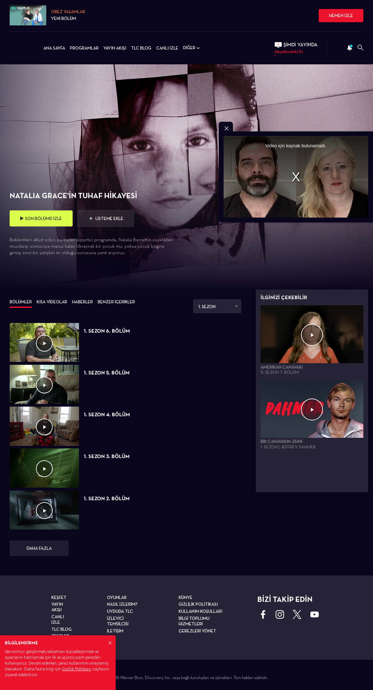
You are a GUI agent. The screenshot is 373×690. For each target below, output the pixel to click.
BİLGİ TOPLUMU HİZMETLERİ (194, 621)
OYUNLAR (117, 597)
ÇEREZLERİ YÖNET (197, 630)
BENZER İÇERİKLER (116, 301)
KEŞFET (59, 597)
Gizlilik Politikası (76, 669)
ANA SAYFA (54, 48)
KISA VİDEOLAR (52, 301)
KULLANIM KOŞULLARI (200, 611)
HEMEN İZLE (341, 15)
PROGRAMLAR (84, 48)
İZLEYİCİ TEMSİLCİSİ (118, 621)
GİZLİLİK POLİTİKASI (198, 604)
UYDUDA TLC (120, 611)
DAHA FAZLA (39, 548)
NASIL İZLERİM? (122, 604)
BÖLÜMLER (21, 301)
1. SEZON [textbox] (207, 306)
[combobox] (217, 306)
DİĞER (192, 48)
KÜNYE (185, 597)
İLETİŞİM (115, 630)
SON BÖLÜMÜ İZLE (41, 218)
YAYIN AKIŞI (114, 48)
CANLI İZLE (167, 48)
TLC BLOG (141, 48)
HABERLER (82, 301)
